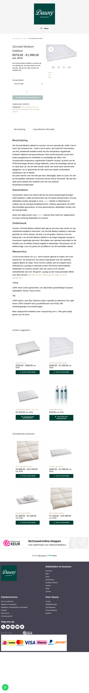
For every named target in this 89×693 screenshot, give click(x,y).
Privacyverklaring (51, 610)
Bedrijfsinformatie (51, 604)
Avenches (49, 571)
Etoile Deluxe (50, 580)
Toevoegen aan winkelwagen (28, 97)
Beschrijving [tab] (19, 129)
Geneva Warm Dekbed (23, 513)
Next (49, 77)
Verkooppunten (50, 607)
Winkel (25, 38)
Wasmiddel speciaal (55, 409)
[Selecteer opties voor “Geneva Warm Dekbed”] (28, 523)
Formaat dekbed (17, 80)
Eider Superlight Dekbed (24, 466)
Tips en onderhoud (7, 601)
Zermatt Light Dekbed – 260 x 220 (27, 409)
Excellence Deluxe (52, 582)
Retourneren (5, 613)
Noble (47, 588)
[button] (50, 49)
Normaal (36, 109)
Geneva (48, 585)
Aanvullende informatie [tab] (43, 129)
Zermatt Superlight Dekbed (58, 363)
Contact (48, 601)
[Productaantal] (27, 91)
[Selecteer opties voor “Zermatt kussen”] (28, 372)
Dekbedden (25, 109)
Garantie (4, 610)
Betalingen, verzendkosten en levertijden (14, 607)
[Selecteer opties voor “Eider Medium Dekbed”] (61, 523)
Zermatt (14, 111)
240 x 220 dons (26, 107)
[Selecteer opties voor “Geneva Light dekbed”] (61, 476)
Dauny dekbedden (17, 38)
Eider (47, 574)
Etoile (47, 577)
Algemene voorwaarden (9, 604)
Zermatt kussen (21, 363)
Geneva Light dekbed (56, 466)
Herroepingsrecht (6, 616)
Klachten (48, 613)
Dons (31, 109)
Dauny (46, 201)
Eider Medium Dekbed (56, 513)
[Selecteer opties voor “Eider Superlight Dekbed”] (28, 476)
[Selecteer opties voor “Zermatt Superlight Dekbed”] (61, 372)
